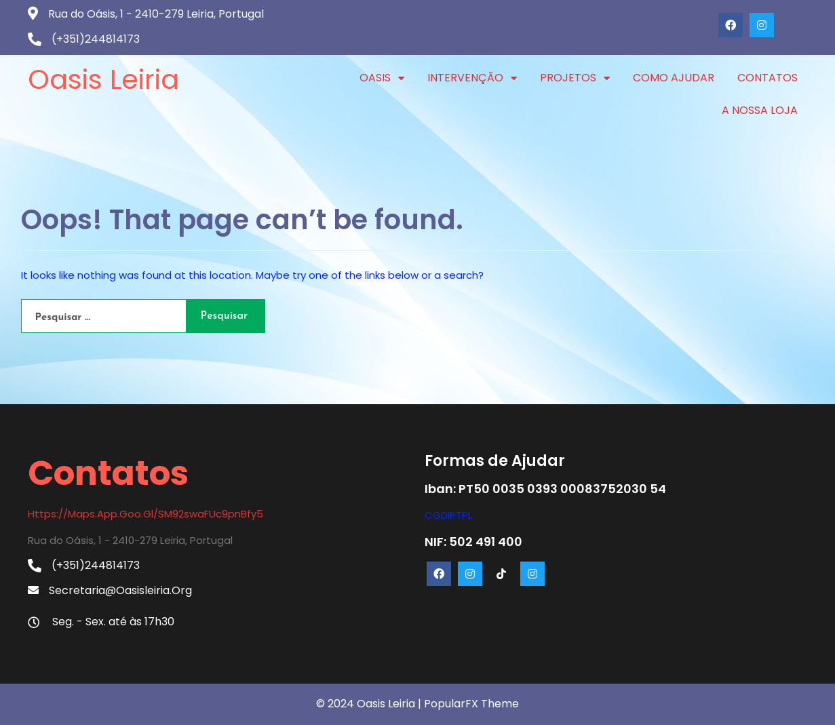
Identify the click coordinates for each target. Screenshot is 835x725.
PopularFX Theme (471, 703)
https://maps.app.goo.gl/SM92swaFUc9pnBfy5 (145, 514)
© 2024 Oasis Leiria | (370, 703)
